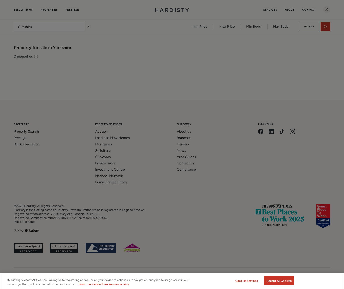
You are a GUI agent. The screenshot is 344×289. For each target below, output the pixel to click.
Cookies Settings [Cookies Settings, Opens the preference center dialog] (246, 284)
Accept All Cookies (279, 284)
